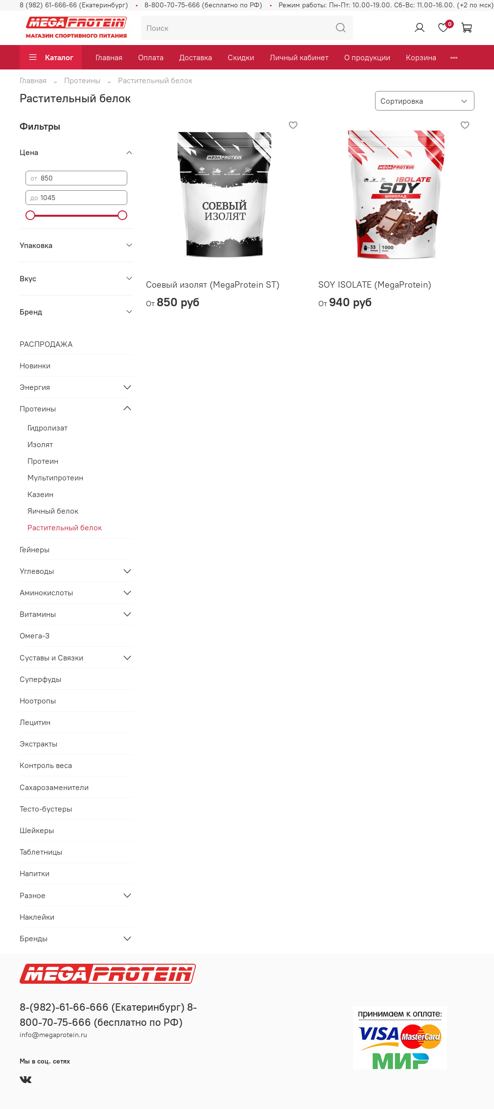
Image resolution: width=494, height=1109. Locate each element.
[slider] (30, 215)
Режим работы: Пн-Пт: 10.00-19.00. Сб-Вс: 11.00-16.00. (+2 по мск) (386, 4)
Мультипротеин (55, 477)
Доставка (195, 57)
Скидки (241, 57)
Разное (33, 895)
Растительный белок (64, 527)
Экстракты (38, 743)
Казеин (40, 494)
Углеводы (37, 571)
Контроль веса (46, 765)
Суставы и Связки (51, 657)
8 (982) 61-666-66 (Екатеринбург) (74, 4)
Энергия (35, 387)
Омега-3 (34, 635)
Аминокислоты (46, 592)
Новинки (35, 365)
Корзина (421, 57)
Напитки (34, 873)
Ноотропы (38, 700)
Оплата (151, 57)
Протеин (42, 461)
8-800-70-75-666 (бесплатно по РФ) (203, 4)
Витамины (38, 614)
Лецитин (35, 722)
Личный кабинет (299, 57)
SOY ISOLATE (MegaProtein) (374, 284)
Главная (108, 57)
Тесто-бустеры (46, 809)
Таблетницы (41, 852)
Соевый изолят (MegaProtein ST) (213, 284)
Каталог (50, 57)
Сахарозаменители (54, 787)
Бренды (33, 938)
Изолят (40, 444)
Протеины (82, 80)
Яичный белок (52, 511)
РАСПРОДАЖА (46, 344)
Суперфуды (40, 679)
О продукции (367, 57)
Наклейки (37, 917)
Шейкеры (37, 830)
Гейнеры (34, 549)
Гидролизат (47, 427)
